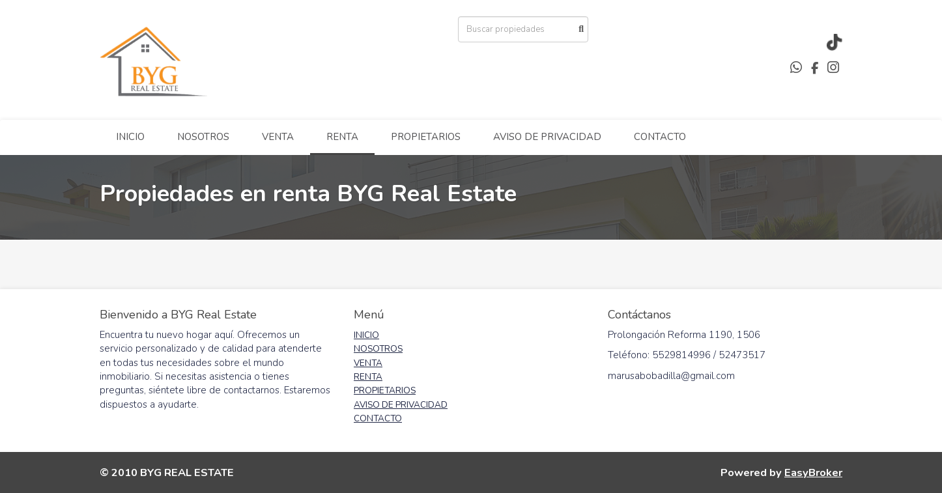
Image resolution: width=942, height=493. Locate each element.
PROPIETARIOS (426, 136)
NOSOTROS (203, 136)
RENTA (342, 136)
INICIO (130, 136)
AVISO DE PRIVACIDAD (547, 136)
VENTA (278, 136)
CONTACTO (660, 136)
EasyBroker (813, 472)
